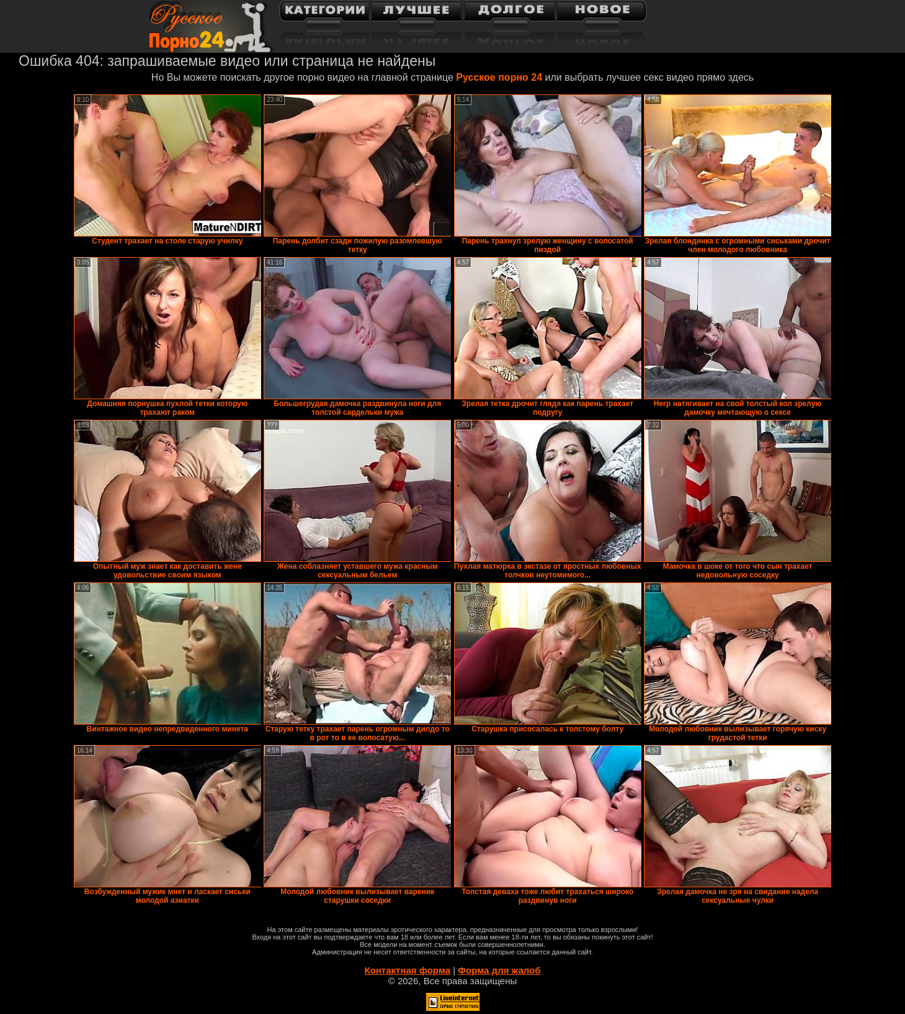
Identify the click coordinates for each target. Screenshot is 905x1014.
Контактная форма (407, 970)
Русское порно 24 (499, 77)
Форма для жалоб (499, 970)
